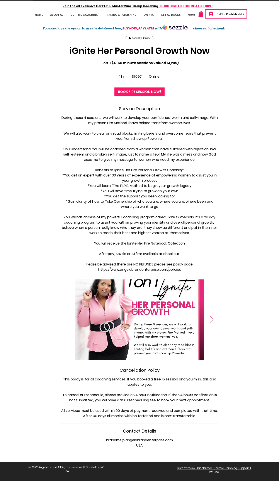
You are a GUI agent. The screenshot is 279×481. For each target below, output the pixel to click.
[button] (84, 14)
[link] (139, 91)
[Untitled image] (139, 319)
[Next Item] (211, 320)
